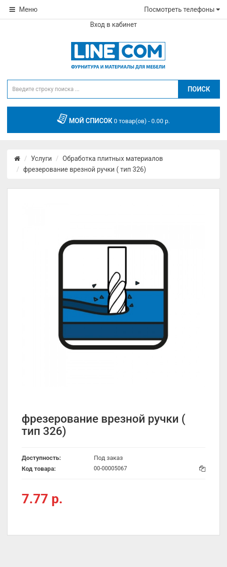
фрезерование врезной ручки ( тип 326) (84, 169)
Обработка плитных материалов (113, 158)
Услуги (41, 158)
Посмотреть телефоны (182, 9)
